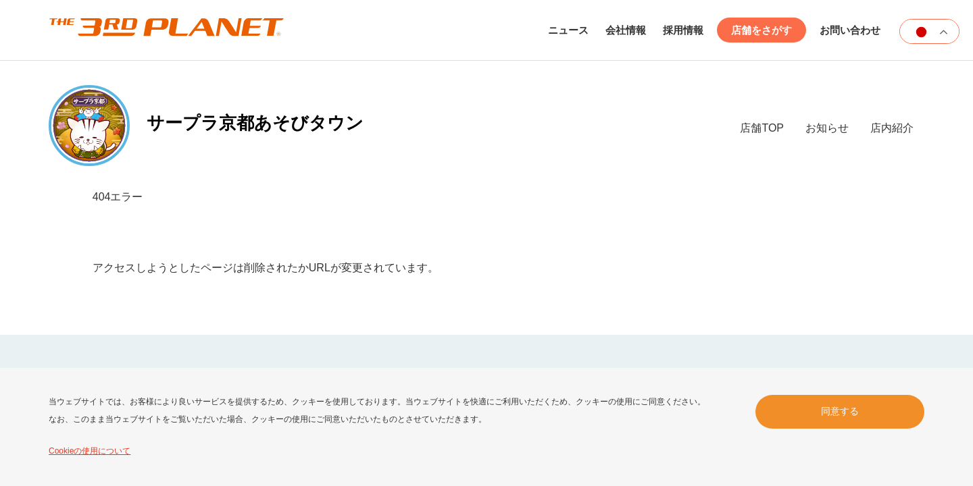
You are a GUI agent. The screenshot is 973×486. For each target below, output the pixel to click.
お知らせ (827, 128)
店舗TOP (762, 128)
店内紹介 (892, 128)
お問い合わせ (850, 30)
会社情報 (625, 30)
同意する (840, 411)
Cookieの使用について (89, 451)
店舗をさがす (761, 30)
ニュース (568, 30)
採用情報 (683, 30)
